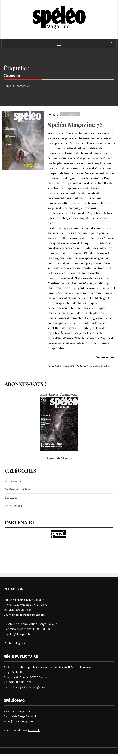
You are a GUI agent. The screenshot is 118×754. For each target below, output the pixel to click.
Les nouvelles (14, 506)
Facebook (34, 730)
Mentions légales (14, 643)
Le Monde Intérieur (17, 489)
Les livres (11, 497)
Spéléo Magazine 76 (75, 124)
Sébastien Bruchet (100, 366)
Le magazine (70, 114)
